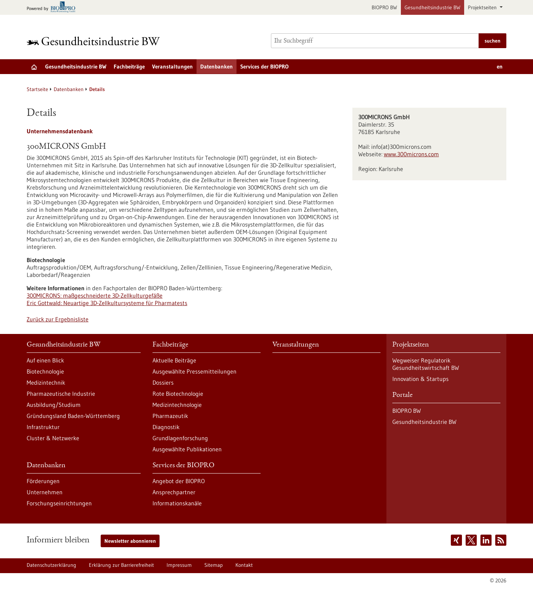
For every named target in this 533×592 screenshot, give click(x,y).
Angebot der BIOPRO (178, 481)
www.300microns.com (411, 154)
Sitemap (213, 565)
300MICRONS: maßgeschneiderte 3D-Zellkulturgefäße (94, 295)
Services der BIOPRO (264, 66)
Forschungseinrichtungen (59, 503)
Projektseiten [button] (483, 7)
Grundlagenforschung (180, 438)
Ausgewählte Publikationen (187, 449)
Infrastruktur (43, 427)
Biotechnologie (45, 371)
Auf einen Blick (45, 360)
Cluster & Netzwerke (53, 438)
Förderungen (43, 481)
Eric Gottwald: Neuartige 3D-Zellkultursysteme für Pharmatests (107, 303)
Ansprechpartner (173, 492)
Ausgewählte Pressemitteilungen (194, 371)
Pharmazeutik (170, 415)
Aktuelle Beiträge (174, 360)
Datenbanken (216, 66)
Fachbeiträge (129, 66)
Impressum (179, 565)
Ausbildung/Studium (54, 404)
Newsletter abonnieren (130, 541)
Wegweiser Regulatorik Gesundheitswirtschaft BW (425, 364)
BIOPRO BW (384, 7)
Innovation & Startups (420, 378)
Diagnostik (166, 427)
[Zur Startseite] (95, 40)
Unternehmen (45, 492)
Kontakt (244, 565)
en (500, 66)
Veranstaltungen (172, 66)
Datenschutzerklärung (51, 565)
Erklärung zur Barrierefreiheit (121, 565)
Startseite (37, 89)
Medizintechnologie (177, 404)
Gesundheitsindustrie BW (432, 7)
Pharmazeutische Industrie (61, 393)
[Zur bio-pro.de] (53, 7)
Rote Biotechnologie (177, 393)
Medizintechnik (46, 382)
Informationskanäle (177, 503)
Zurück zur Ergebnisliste (57, 319)
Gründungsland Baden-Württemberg (73, 415)
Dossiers (163, 382)
